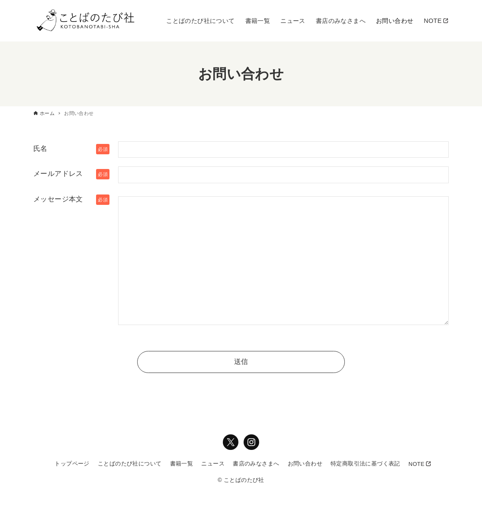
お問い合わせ (305, 463)
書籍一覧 (181, 463)
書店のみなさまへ (256, 463)
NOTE (416, 464)
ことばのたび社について (129, 463)
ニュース (213, 463)
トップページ (72, 463)
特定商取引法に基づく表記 (365, 463)
